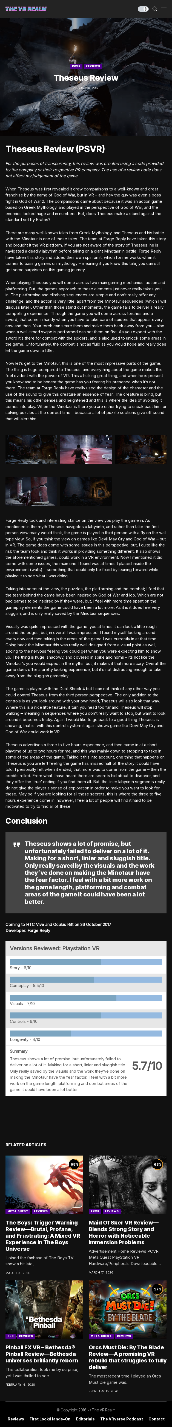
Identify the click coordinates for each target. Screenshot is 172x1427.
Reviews (93, 66)
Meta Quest (17, 1211)
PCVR (76, 66)
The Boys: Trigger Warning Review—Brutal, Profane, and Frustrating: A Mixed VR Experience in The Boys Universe (42, 1235)
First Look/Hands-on (50, 1419)
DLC (10, 1336)
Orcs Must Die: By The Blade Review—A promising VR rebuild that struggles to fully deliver (128, 1357)
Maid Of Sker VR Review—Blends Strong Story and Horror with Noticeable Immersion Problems (124, 1232)
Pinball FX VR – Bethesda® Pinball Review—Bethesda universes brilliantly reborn (41, 1354)
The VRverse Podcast (121, 1419)
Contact (156, 1419)
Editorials (85, 1419)
